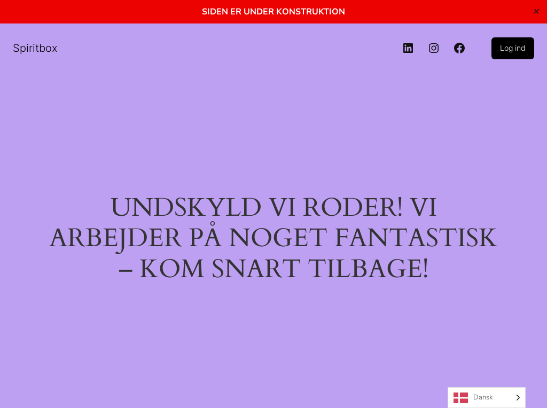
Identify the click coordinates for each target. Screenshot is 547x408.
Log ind (513, 47)
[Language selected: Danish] (487, 397)
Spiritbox (35, 48)
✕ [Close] (535, 11)
